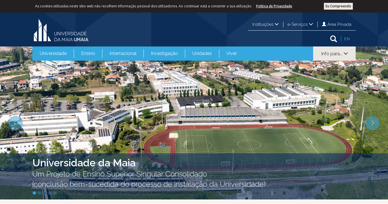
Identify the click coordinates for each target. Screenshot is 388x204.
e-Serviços (300, 24)
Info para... (334, 53)
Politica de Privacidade (274, 6)
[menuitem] (53, 53)
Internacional (122, 53)
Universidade (53, 53)
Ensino (88, 53)
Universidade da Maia (84, 163)
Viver (231, 53)
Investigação (164, 53)
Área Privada (336, 24)
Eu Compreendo (338, 6)
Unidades (202, 53)
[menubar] (138, 53)
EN (347, 38)
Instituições (265, 24)
